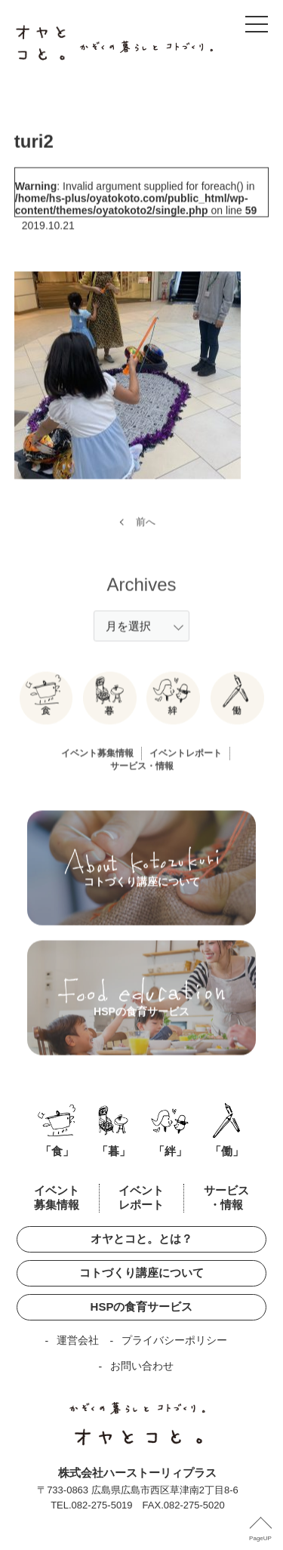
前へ (145, 532)
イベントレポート (185, 765)
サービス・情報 (142, 777)
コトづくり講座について (141, 1272)
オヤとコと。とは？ (141, 1238)
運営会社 (78, 1340)
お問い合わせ (142, 1366)
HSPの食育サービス (142, 1306)
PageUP (260, 1538)
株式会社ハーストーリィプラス (137, 1472)
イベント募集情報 (97, 765)
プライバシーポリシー (174, 1340)
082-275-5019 (102, 1505)
